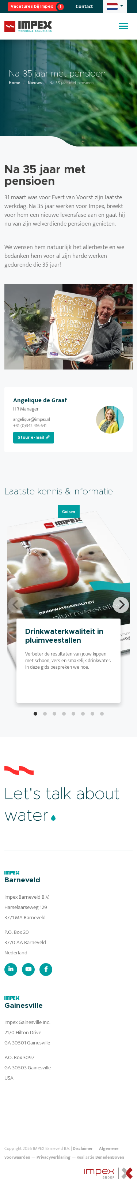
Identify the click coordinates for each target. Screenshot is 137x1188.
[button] (115, 6)
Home (14, 82)
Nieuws (35, 82)
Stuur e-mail (34, 437)
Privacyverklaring (54, 1157)
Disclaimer (83, 1148)
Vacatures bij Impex (32, 6)
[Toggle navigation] (124, 26)
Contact (84, 6)
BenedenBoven (109, 1157)
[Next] (121, 605)
